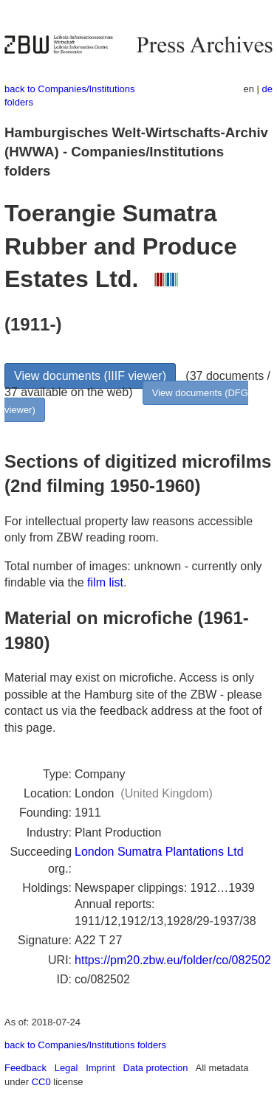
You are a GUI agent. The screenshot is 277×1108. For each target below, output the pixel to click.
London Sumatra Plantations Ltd (159, 851)
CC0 (41, 1081)
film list (105, 582)
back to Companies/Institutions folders (85, 1044)
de (267, 88)
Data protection (155, 1067)
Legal (66, 1067)
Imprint (100, 1067)
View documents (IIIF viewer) (90, 376)
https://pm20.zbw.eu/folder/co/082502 (173, 960)
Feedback (25, 1067)
